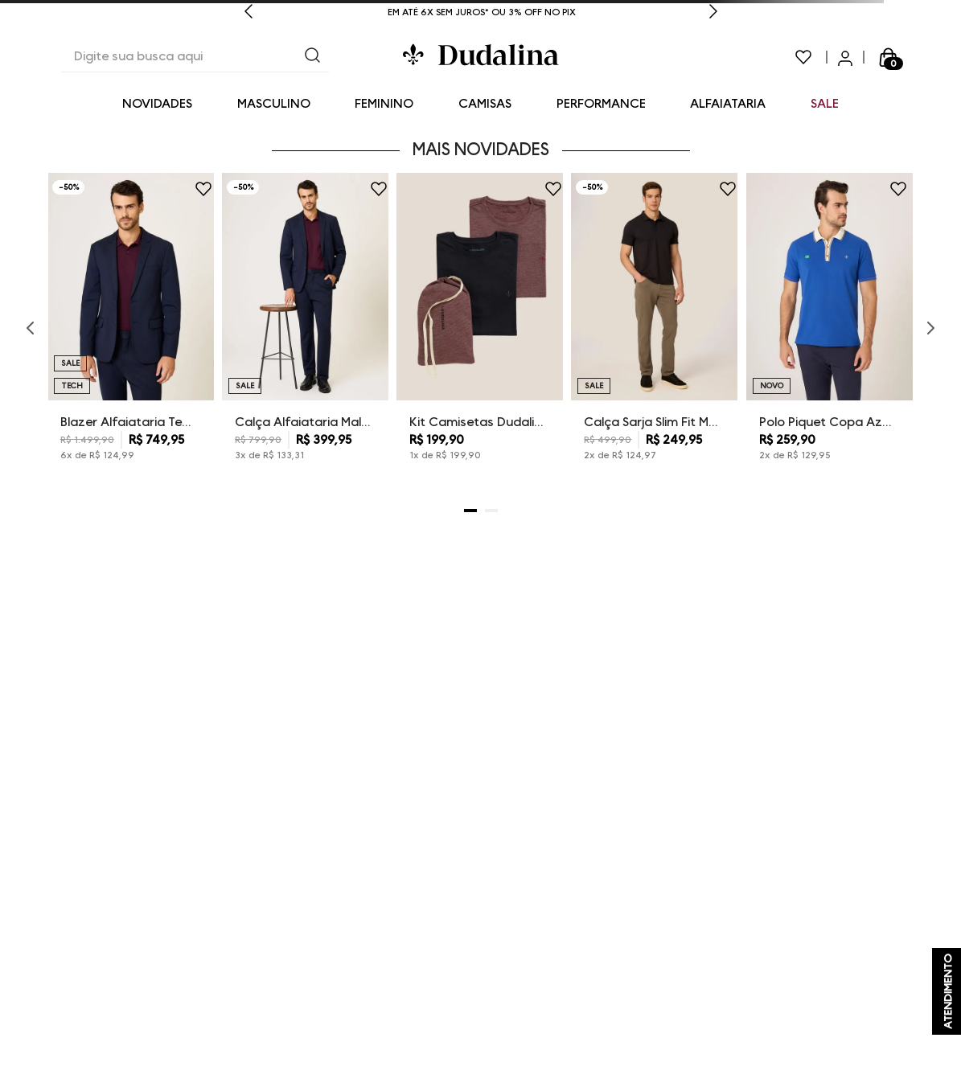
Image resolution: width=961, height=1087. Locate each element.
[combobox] (195, 57)
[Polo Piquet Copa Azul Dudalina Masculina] (829, 329)
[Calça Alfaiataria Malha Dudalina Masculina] (305, 329)
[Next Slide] (713, 13)
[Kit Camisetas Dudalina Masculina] (479, 329)
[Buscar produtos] (312, 57)
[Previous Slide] (248, 13)
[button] (470, 510)
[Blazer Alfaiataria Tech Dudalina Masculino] (130, 329)
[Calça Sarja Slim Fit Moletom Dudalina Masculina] (654, 329)
